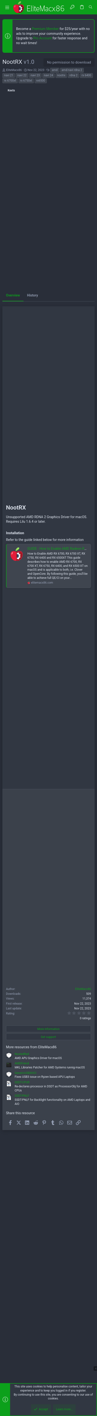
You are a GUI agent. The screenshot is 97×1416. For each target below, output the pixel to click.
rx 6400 (86, 75)
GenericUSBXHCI (25, 1073)
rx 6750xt (26, 80)
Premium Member (45, 29)
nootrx (61, 75)
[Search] (90, 7)
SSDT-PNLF (22, 1095)
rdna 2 (73, 75)
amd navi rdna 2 (72, 70)
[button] (7, 7)
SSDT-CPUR (22, 1082)
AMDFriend (22, 1063)
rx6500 (40, 80)
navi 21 (8, 75)
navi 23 (35, 75)
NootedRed (22, 1054)
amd (55, 70)
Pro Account (42, 38)
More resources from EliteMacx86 (31, 1047)
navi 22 (21, 75)
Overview (13, 295)
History (32, 295)
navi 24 (48, 75)
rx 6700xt (10, 80)
